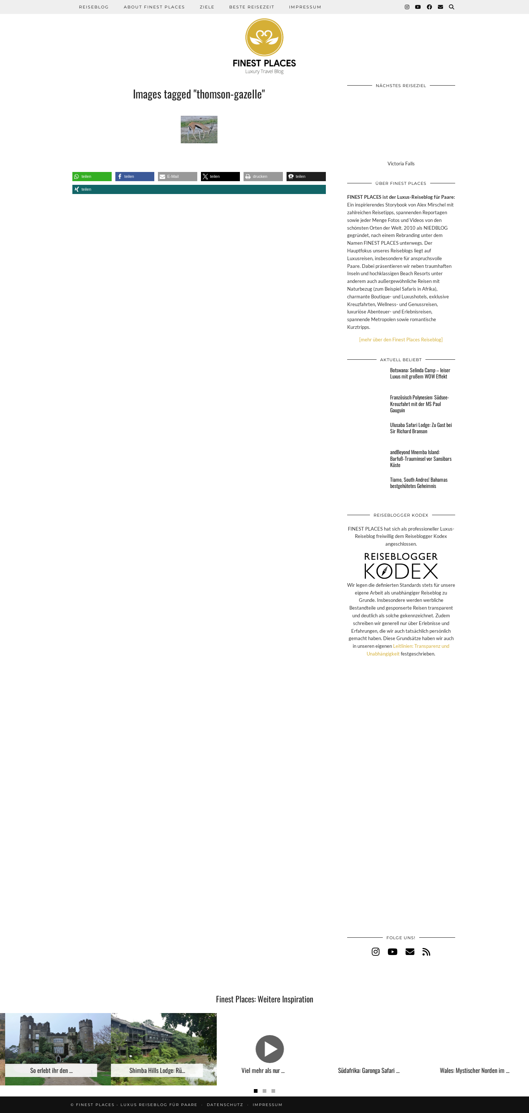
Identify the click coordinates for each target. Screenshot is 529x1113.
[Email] (441, 7)
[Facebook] (430, 7)
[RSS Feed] (426, 951)
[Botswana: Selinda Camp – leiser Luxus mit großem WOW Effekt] (366, 378)
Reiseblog (94, 7)
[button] (92, 176)
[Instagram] (407, 7)
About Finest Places (154, 7)
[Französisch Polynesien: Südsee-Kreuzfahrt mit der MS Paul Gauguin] (366, 405)
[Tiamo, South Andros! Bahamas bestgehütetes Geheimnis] (366, 487)
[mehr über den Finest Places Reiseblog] (401, 339)
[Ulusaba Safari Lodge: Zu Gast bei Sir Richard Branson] (366, 432)
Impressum (305, 7)
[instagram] (375, 951)
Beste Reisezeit (251, 7)
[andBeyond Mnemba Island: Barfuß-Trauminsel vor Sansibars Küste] (366, 460)
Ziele (207, 7)
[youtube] (392, 951)
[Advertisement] (401, 803)
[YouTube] (418, 7)
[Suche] (452, 7)
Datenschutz (225, 1104)
